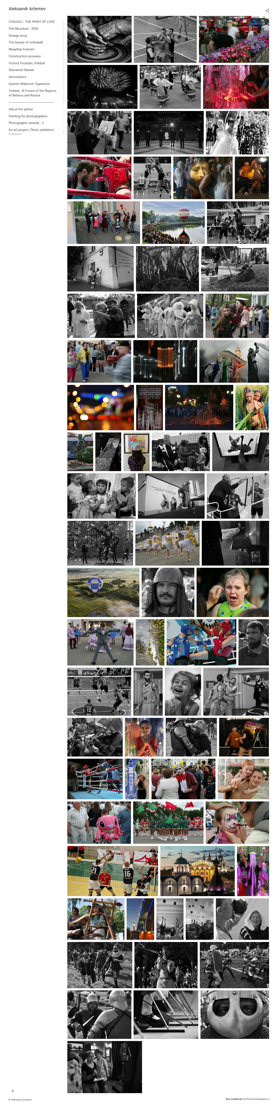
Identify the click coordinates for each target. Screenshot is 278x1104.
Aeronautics (17, 77)
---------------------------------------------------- (31, 102)
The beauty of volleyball (26, 42)
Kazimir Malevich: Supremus (29, 84)
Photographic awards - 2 (26, 123)
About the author (21, 109)
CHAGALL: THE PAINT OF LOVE (32, 22)
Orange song (18, 36)
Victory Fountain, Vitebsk (27, 63)
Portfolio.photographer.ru (256, 1099)
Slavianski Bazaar (21, 70)
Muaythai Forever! (22, 49)
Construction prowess (25, 56)
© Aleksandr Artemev (20, 1099)
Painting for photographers (28, 116)
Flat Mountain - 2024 (23, 29)
